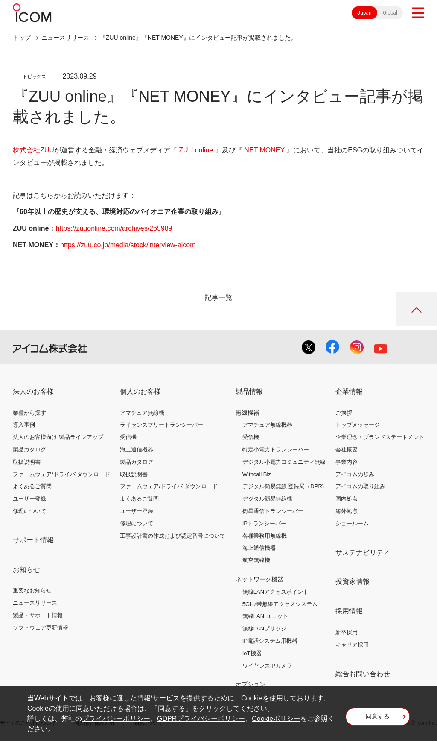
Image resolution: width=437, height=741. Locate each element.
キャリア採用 (352, 644)
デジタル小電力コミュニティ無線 (284, 462)
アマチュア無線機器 (267, 425)
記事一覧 (218, 297)
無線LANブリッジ (264, 628)
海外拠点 (346, 511)
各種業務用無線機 (264, 536)
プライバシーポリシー (116, 718)
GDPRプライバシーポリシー (201, 718)
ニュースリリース (35, 603)
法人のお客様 (33, 391)
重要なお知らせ (32, 590)
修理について (29, 511)
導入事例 (24, 425)
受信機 (128, 437)
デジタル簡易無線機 (267, 498)
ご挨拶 (343, 413)
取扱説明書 (27, 462)
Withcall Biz (256, 474)
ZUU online (196, 150)
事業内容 (346, 462)
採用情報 (349, 611)
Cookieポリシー (276, 718)
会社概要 (346, 449)
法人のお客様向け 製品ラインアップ (58, 437)
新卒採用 (346, 632)
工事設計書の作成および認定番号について (172, 536)
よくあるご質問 (32, 486)
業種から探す (29, 413)
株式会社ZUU (33, 150)
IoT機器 (252, 653)
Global (390, 13)
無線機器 (247, 412)
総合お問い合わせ (362, 673)
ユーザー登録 (29, 498)
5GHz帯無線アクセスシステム (280, 604)
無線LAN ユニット (265, 616)
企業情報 (349, 391)
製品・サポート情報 (38, 615)
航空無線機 (256, 560)
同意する (378, 716)
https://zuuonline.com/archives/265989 (113, 228)
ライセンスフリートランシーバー (161, 425)
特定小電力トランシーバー (275, 449)
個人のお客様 (140, 391)
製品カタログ (29, 449)
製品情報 (249, 391)
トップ (22, 37)
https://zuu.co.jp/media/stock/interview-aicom (127, 245)
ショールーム (352, 523)
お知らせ (26, 569)
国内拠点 (346, 498)
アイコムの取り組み (360, 486)
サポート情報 (33, 540)
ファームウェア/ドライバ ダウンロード (61, 474)
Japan (364, 13)
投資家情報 (352, 581)
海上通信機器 (136, 449)
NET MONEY (264, 150)
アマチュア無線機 (142, 413)
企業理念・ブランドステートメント (379, 437)
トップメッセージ (357, 425)
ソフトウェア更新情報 (40, 627)
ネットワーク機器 (259, 579)
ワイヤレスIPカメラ (267, 665)
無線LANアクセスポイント (275, 592)
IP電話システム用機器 (269, 641)
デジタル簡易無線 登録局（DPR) (283, 486)
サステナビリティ (362, 552)
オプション (250, 684)
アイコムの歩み (354, 474)
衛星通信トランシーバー (272, 511)
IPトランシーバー (264, 523)
